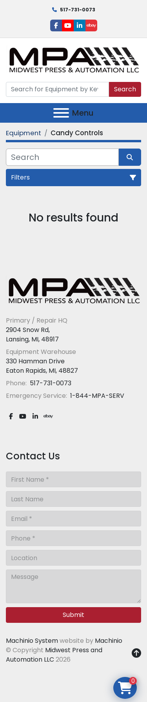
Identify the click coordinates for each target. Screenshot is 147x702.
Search (125, 89)
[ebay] (91, 25)
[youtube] (68, 25)
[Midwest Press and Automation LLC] (73, 290)
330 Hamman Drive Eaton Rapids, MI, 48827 (42, 366)
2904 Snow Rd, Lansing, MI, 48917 (32, 334)
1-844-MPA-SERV (96, 395)
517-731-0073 (77, 9)
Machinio (108, 640)
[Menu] (61, 113)
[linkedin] (79, 25)
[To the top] (136, 653)
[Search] (57, 89)
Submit (73, 614)
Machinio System (32, 640)
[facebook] (56, 25)
